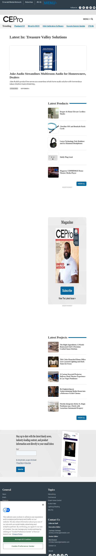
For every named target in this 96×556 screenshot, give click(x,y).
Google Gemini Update (75, 26)
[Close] (43, 504)
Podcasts (5, 489)
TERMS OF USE (47, 548)
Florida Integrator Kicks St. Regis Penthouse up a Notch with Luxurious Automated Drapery (72, 382)
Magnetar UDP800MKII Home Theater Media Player (71, 172)
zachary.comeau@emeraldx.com (59, 508)
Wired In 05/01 (34, 26)
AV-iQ (39, 2)
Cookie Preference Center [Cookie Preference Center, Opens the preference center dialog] (23, 546)
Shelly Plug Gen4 (66, 157)
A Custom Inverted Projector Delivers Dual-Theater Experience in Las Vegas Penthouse (72, 352)
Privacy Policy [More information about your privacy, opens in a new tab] (17, 534)
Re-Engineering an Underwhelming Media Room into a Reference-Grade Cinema (72, 367)
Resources (5, 482)
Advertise (29, 2)
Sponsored (14, 88)
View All (81, 184)
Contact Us (52, 521)
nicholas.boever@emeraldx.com (59, 518)
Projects (5, 479)
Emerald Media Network (11, 2)
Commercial (52, 473)
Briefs (4, 473)
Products (5, 476)
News (4, 470)
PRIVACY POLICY (59, 548)
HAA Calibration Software (53, 26)
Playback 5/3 (19, 26)
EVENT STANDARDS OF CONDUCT (62, 546)
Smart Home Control (54, 476)
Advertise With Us (8, 500)
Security (50, 486)
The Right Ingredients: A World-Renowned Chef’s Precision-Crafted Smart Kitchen (72, 323)
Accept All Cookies (23, 539)
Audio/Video (52, 479)
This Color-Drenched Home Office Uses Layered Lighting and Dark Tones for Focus (73, 337)
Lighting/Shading (54, 482)
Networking (52, 470)
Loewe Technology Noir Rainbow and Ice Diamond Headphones (72, 142)
